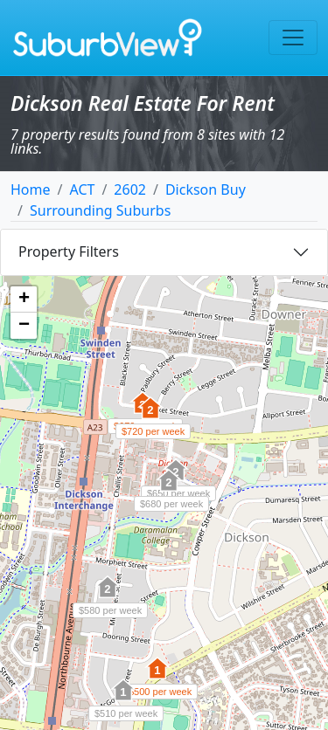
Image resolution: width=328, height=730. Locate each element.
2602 (130, 189)
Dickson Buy (205, 189)
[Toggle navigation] (293, 37)
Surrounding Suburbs (100, 210)
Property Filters (68, 251)
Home (30, 189)
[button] (150, 417)
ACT (81, 189)
